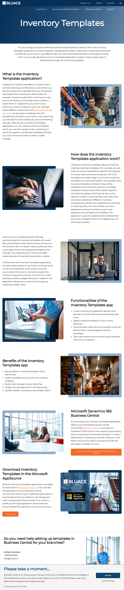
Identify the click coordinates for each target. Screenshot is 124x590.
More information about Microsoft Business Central (96, 452)
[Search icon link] (120, 3)
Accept (108, 575)
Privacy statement (12, 586)
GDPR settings (108, 581)
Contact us (11, 515)
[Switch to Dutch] (119, 9)
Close (24, 586)
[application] (94, 3)
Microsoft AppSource (28, 488)
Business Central (93, 428)
